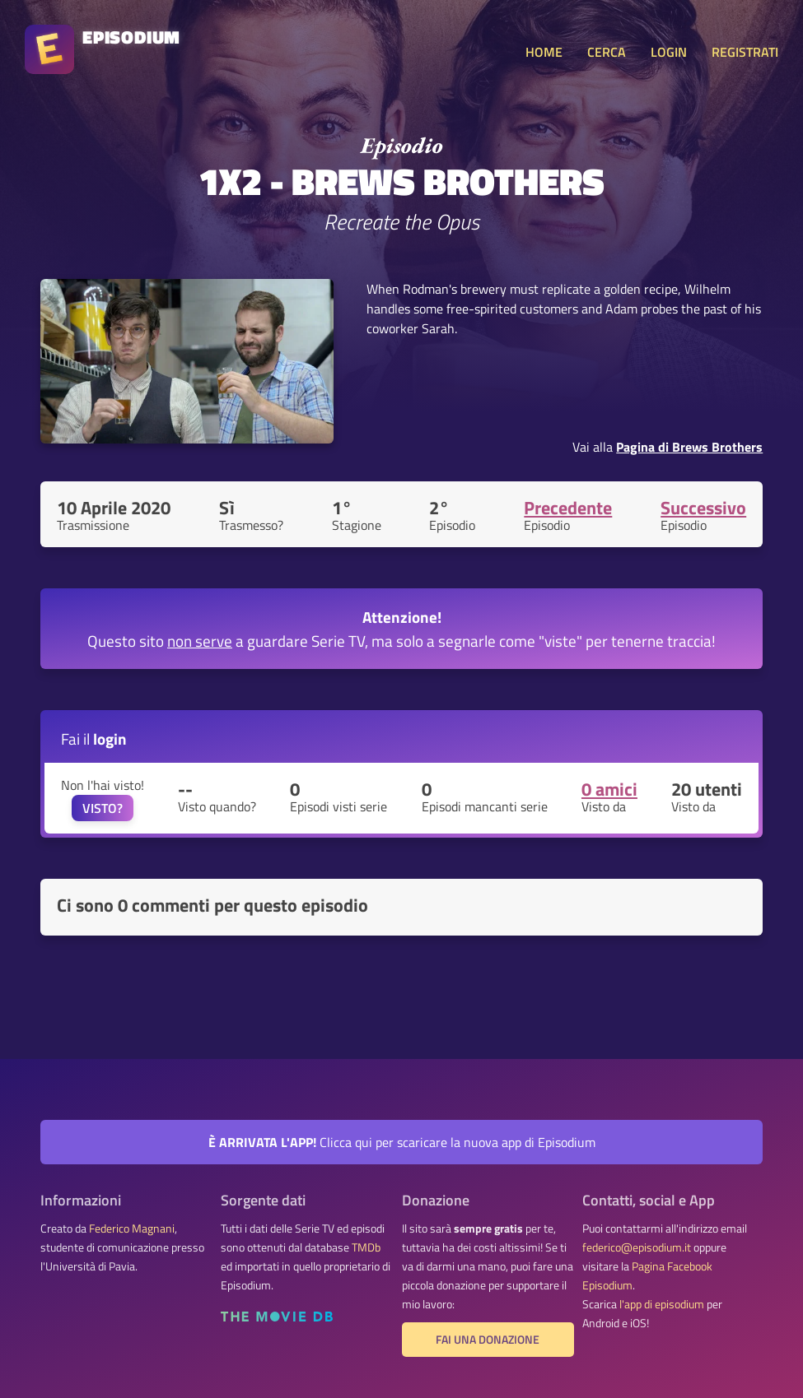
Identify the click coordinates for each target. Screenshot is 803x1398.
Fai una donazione (487, 1340)
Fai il (94, 738)
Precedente (568, 508)
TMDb (366, 1247)
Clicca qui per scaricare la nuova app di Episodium (401, 1142)
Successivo (703, 508)
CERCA (606, 52)
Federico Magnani (132, 1228)
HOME (544, 52)
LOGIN (669, 52)
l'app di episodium (661, 1304)
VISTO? (102, 808)
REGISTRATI (745, 52)
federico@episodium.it (636, 1247)
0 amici (609, 789)
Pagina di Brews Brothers (689, 447)
